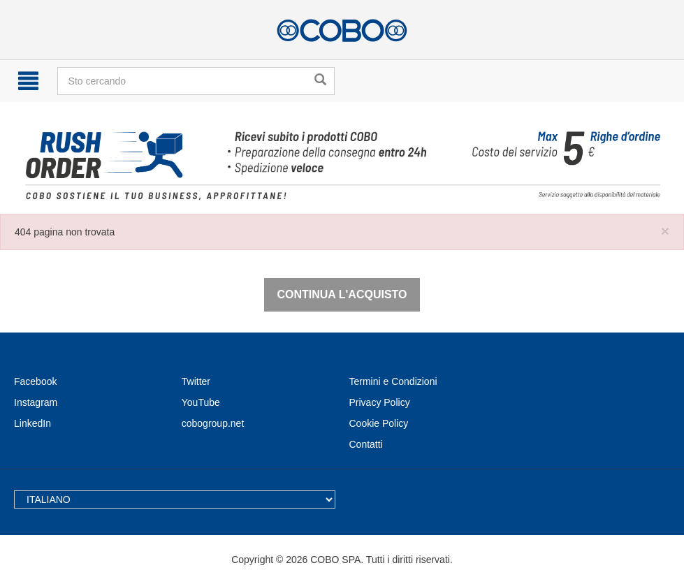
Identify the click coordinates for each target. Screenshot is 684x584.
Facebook (35, 381)
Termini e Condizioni (393, 381)
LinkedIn (32, 423)
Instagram (35, 402)
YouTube (201, 402)
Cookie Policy (379, 423)
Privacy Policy (379, 402)
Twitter (196, 381)
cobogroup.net (213, 423)
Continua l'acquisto (342, 294)
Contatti (366, 444)
